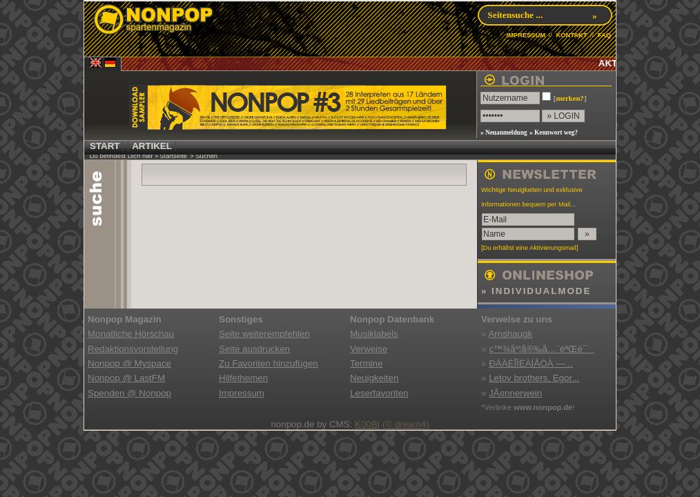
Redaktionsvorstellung (133, 349)
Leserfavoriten (379, 393)
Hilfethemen (243, 378)
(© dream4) (405, 424)
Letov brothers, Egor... (534, 378)
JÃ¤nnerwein (515, 393)
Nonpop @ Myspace (129, 363)
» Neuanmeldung (503, 132)
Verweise (368, 349)
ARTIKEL (152, 146)
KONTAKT (571, 35)
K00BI (367, 424)
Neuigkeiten (374, 378)
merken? (569, 98)
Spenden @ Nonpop (129, 393)
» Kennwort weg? (553, 132)
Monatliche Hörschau (131, 334)
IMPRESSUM (525, 35)
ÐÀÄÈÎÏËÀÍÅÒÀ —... (530, 363)
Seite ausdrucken (254, 349)
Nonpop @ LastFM (126, 378)
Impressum (241, 393)
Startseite (172, 156)
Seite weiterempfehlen (264, 334)
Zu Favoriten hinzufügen (268, 363)
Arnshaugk (510, 334)
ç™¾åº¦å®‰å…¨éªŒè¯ (541, 349)
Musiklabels (374, 334)
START (104, 146)
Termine (366, 363)
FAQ (604, 35)
